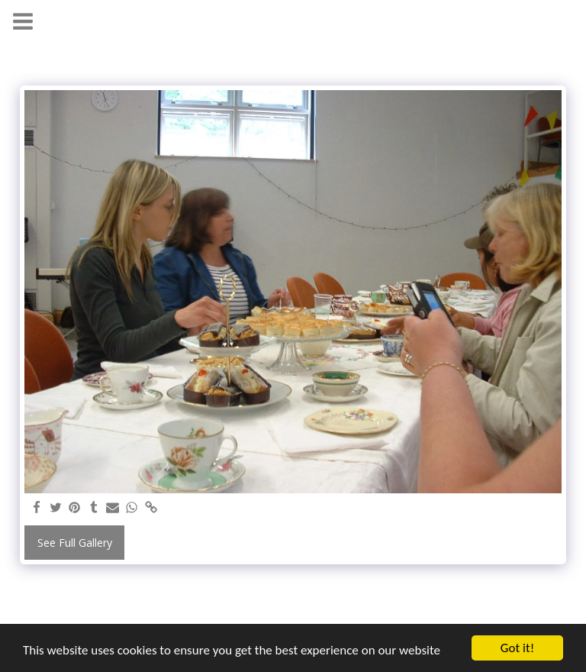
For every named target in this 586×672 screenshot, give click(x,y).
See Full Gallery (74, 542)
